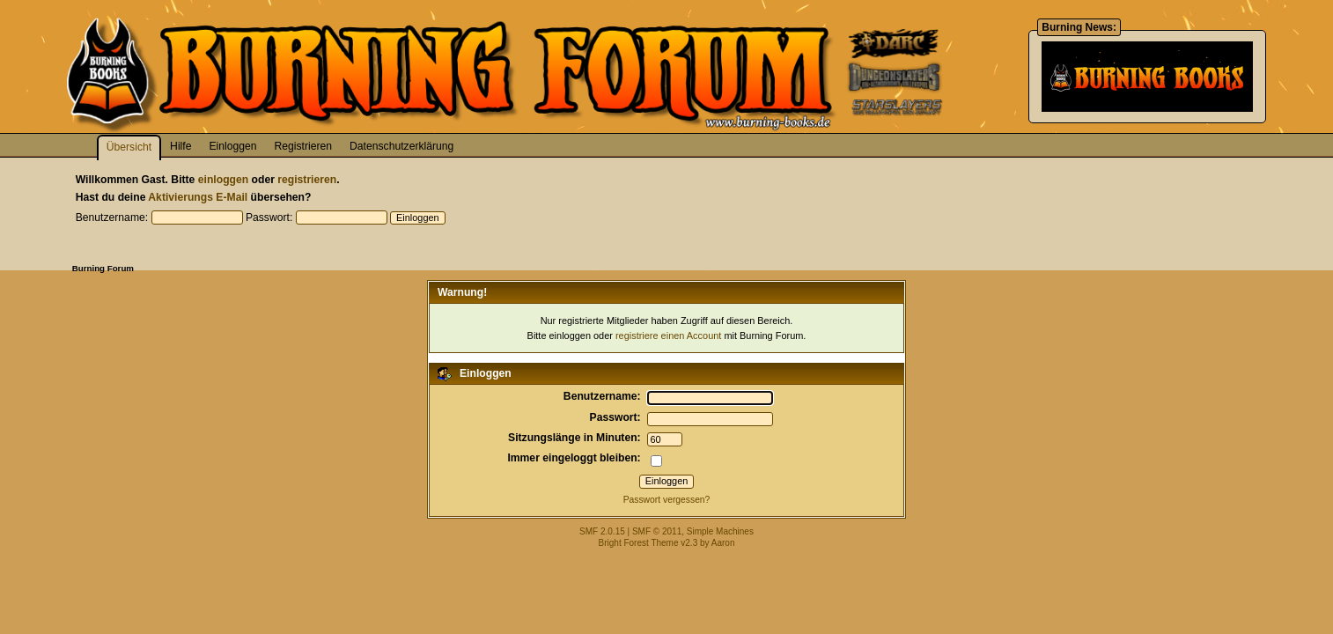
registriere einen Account (668, 335)
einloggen (223, 179)
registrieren (306, 179)
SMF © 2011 (656, 531)
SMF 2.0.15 (602, 531)
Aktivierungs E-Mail (197, 197)
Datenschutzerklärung (401, 146)
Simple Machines (720, 531)
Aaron (723, 543)
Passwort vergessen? (667, 500)
